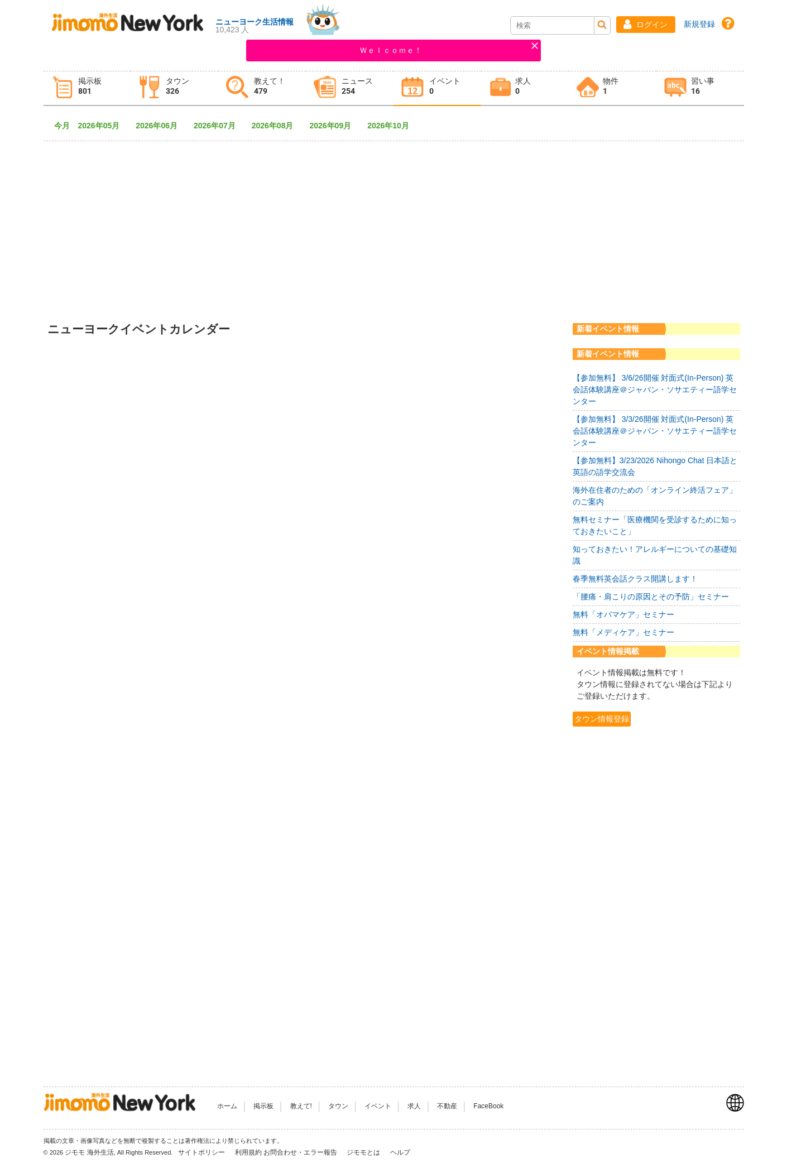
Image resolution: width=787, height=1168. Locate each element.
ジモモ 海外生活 (89, 1152)
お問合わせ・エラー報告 (301, 1152)
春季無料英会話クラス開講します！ (635, 578)
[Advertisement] (393, 223)
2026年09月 (334, 125)
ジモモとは (364, 1152)
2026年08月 (276, 125)
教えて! (301, 1106)
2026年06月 (160, 125)
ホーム (227, 1106)
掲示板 (263, 1106)
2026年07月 (218, 125)
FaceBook (488, 1106)
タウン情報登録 (601, 718)
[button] (645, 24)
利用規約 (248, 1152)
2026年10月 (392, 125)
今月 (62, 125)
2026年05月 (103, 125)
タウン (338, 1106)
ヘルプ (400, 1152)
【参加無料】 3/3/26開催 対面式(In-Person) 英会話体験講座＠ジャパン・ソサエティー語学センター (655, 431)
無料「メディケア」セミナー (623, 632)
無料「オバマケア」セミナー (623, 614)
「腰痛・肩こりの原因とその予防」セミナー (651, 596)
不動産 (447, 1106)
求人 (414, 1106)
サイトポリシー (202, 1152)
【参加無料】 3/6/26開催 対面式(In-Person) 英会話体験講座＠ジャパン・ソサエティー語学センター (655, 389)
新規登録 (699, 24)
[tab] (87, 88)
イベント (377, 1106)
